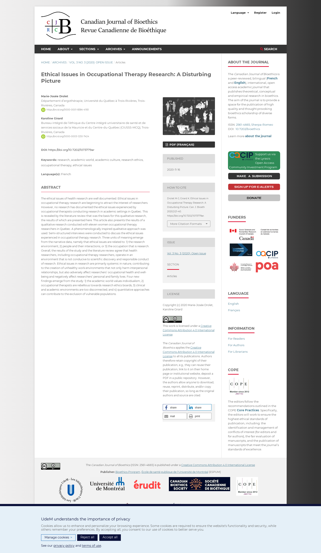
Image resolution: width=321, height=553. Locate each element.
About (64, 49)
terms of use (91, 546)
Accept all (110, 537)
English (233, 303)
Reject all (87, 537)
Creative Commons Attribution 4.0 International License (189, 330)
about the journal (258, 136)
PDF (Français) (181, 144)
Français (234, 310)
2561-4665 (243, 124)
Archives (114, 49)
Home (46, 49)
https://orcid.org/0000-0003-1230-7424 (68, 136)
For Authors (236, 345)
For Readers (236, 338)
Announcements (147, 49)
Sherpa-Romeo (262, 124)
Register (260, 12)
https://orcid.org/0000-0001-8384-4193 (68, 109)
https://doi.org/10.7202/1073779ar (71, 149)
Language (238, 12)
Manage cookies (58, 537)
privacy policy (64, 546)
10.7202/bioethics (248, 129)
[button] (175, 407)
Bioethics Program (127, 472)
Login (276, 12)
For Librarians (238, 351)
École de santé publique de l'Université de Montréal (174, 472)
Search (268, 49)
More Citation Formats (186, 223)
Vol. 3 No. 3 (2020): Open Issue (91, 62)
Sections (87, 49)
